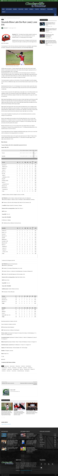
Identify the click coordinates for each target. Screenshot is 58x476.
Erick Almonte (14, 367)
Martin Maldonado (16, 369)
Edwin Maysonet (4, 367)
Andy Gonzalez (12, 366)
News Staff (12, 389)
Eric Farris (9, 367)
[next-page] (4, 417)
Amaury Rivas (7, 366)
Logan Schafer (9, 369)
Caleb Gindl (23, 366)
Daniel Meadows (28, 366)
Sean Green (8, 370)
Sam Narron (4, 370)
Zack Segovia (27, 370)
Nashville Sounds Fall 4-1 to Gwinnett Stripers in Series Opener (50, 23)
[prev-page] (2, 417)
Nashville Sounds (26, 369)
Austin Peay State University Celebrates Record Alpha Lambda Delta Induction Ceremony (31, 412)
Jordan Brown (30, 367)
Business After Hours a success (8, 383)
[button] (55, 14)
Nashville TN (32, 369)
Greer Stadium (20, 367)
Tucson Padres (14, 370)
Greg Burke (25, 367)
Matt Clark (21, 369)
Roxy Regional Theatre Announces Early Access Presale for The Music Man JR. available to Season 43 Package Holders (32, 449)
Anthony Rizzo (18, 366)
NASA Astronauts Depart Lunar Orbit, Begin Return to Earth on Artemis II (51, 29)
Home (2, 17)
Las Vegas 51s (4, 369)
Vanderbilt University (20, 370)
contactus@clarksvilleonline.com (26, 470)
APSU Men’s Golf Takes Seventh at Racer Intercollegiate (50, 35)
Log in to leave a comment (6, 424)
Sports (5, 17)
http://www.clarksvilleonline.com (15, 391)
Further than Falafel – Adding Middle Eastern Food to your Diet (12, 448)
